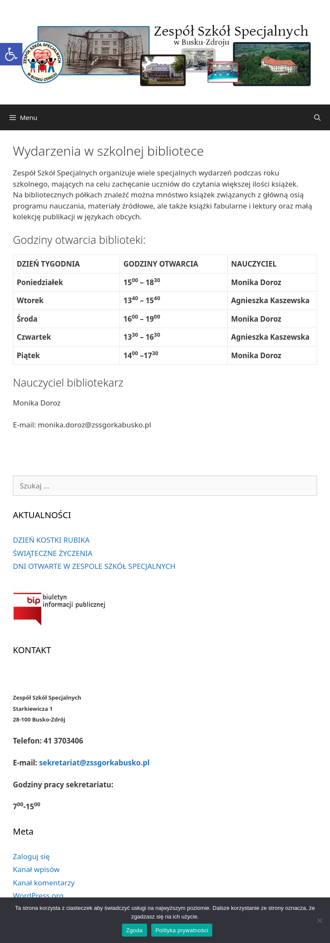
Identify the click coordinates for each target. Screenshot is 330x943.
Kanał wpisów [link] (36, 869)
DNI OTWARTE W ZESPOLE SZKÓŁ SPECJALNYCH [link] (94, 566)
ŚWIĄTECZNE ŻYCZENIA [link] (52, 553)
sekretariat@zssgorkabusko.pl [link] (94, 763)
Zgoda (134, 930)
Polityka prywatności (182, 930)
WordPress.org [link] (38, 895)
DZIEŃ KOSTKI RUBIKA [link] (51, 540)
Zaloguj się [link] (31, 856)
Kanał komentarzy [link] (44, 883)
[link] (11, 54)
